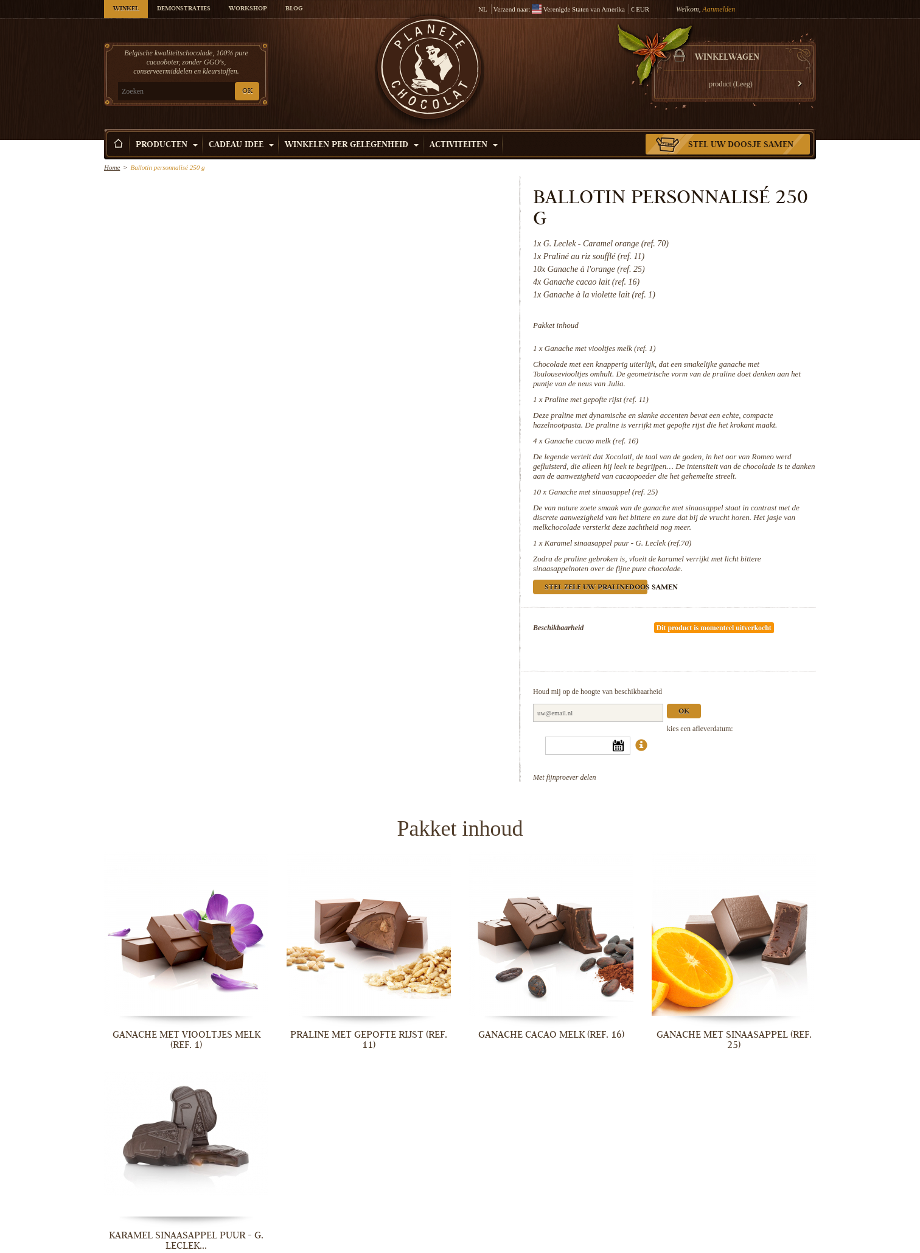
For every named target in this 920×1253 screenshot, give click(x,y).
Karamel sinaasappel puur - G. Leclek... (186, 1240)
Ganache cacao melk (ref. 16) (591, 440)
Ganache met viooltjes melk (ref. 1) (600, 348)
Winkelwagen (727, 57)
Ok (683, 712)
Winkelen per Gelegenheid (352, 145)
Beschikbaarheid (558, 627)
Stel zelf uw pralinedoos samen (596, 587)
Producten (167, 145)
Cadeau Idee (241, 145)
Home (112, 167)
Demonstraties (184, 9)
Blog (293, 9)
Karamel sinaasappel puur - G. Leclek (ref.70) (618, 542)
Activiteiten (464, 145)
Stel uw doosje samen (740, 145)
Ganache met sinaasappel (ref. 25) (603, 491)
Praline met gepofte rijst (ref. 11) (597, 399)
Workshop (248, 9)
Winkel (126, 9)
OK (247, 91)
